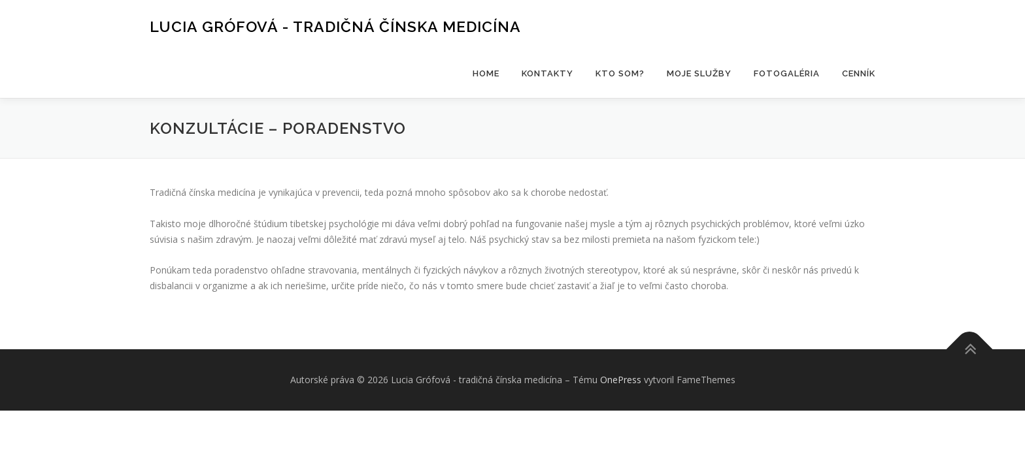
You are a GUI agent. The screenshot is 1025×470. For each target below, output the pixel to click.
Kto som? (620, 73)
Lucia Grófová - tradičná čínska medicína (335, 26)
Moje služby (699, 73)
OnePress (620, 379)
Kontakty (547, 73)
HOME (486, 73)
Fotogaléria (787, 73)
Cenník (858, 73)
